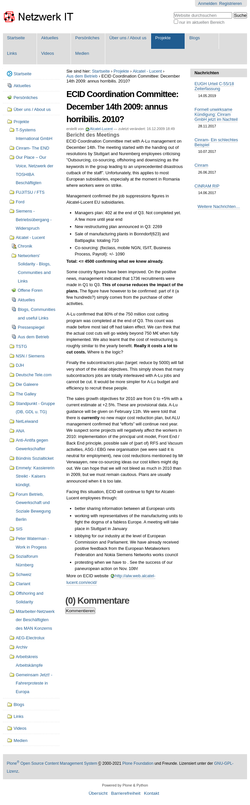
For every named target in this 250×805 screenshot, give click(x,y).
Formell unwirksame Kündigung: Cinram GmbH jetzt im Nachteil (216, 114)
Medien (82, 53)
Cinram (201, 165)
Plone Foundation (137, 763)
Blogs (194, 37)
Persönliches (87, 37)
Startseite (16, 37)
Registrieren (230, 3)
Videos (47, 53)
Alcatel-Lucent (101, 129)
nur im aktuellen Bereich (201, 22)
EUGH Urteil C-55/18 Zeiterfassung (214, 86)
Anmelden (207, 3)
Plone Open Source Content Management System (52, 763)
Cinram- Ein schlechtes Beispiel (216, 142)
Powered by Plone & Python (125, 785)
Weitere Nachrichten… (219, 206)
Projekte (163, 37)
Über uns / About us (127, 37)
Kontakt (151, 793)
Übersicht (98, 793)
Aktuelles (49, 37)
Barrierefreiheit (126, 793)
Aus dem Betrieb (82, 76)
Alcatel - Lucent (147, 71)
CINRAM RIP (207, 186)
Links (12, 53)
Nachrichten (207, 72)
